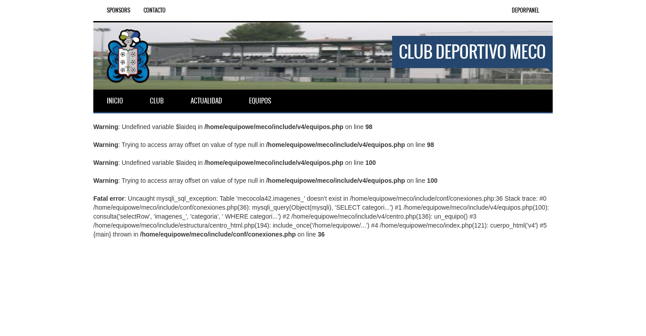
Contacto (155, 10)
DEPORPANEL (525, 10)
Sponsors (118, 10)
